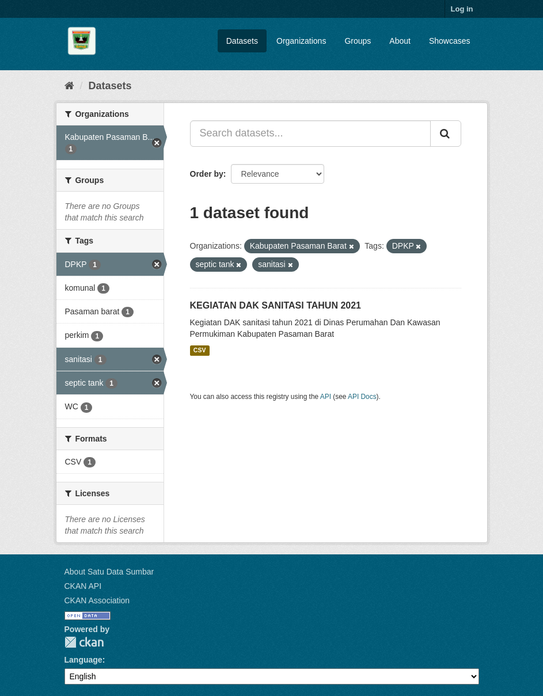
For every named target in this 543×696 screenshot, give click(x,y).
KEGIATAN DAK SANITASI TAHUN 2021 (276, 305)
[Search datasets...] (310, 133)
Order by (206, 173)
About (400, 40)
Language (83, 659)
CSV (199, 350)
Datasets (242, 40)
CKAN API (83, 586)
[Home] (69, 86)
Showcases (449, 40)
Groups (357, 40)
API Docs (362, 397)
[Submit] (445, 133)
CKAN (84, 642)
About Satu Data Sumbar (109, 571)
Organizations (301, 40)
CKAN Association (97, 600)
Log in (462, 9)
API (325, 397)
